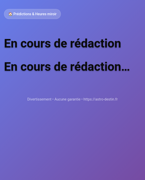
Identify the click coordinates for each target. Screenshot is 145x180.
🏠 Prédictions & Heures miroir (32, 14)
